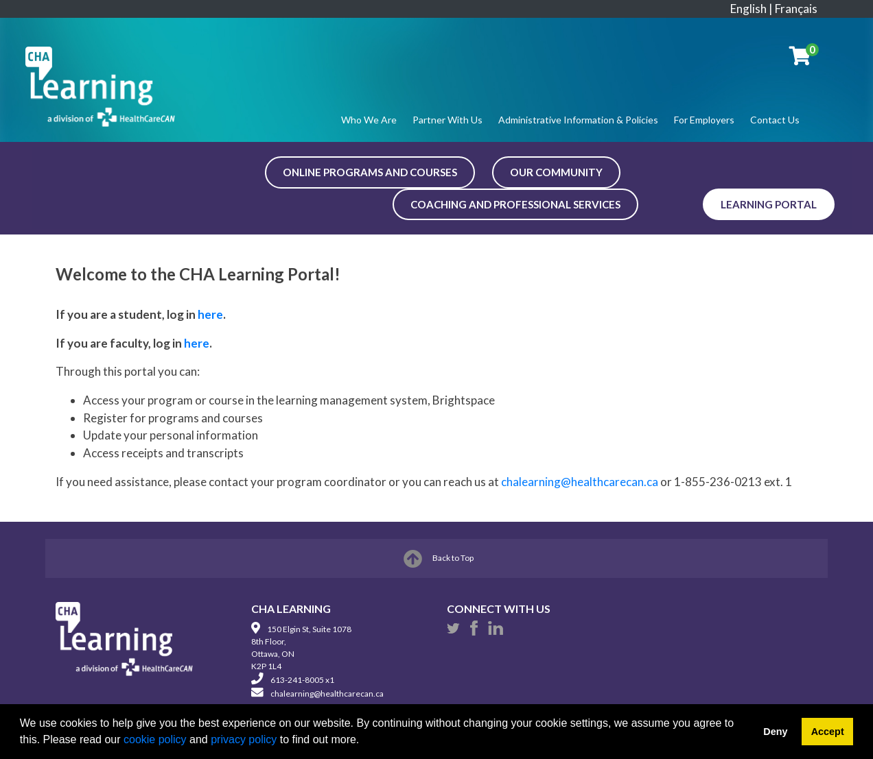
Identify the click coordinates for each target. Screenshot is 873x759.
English (748, 8)
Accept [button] (827, 731)
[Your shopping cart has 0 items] (801, 58)
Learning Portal (769, 204)
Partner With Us (447, 119)
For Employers (704, 119)
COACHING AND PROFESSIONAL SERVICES (515, 204)
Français (796, 8)
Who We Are (369, 119)
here (210, 314)
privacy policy (244, 739)
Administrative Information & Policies (578, 119)
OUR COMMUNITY (556, 172)
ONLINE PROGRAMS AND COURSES (370, 172)
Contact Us (775, 119)
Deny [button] (775, 731)
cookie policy (155, 739)
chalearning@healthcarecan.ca (579, 481)
